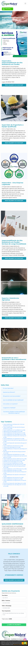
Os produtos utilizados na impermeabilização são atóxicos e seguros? (14, 412)
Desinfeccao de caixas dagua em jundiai (12, 461)
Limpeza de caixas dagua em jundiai (11, 447)
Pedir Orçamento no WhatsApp (14, 85)
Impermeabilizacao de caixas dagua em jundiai (14, 434)
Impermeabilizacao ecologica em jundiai (12, 479)
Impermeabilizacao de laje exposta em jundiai (14, 432)
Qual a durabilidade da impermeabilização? (13, 400)
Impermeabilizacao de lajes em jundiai (12, 470)
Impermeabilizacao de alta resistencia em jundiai (14, 458)
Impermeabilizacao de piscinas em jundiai (13, 445)
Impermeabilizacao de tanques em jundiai (13, 477)
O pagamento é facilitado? (9, 407)
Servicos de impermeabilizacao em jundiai (13, 463)
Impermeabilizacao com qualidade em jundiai (14, 430)
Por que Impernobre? (8, 388)
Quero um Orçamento (14, 624)
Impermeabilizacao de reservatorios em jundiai (14, 464)
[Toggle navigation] (25, 3)
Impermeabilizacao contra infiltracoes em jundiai (14, 468)
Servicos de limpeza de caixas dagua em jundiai (14, 483)
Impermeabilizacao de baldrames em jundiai (13, 454)
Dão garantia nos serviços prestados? (11, 396)
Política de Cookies (17, 644)
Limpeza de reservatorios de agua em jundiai (14, 460)
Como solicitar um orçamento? (10, 403)
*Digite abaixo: (7, 619)
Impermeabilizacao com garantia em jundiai (13, 438)
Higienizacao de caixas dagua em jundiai (12, 431)
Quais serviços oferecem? (9, 392)
